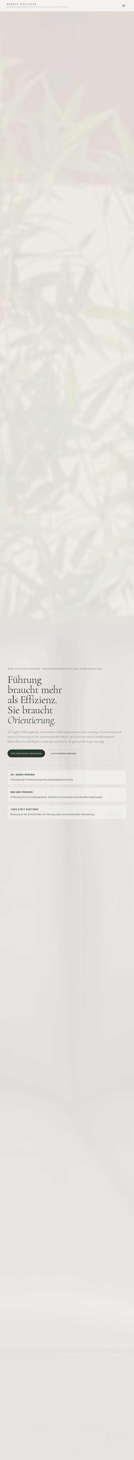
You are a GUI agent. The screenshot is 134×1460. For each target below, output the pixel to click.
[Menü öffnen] (123, 5)
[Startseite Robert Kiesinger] (37, 5)
